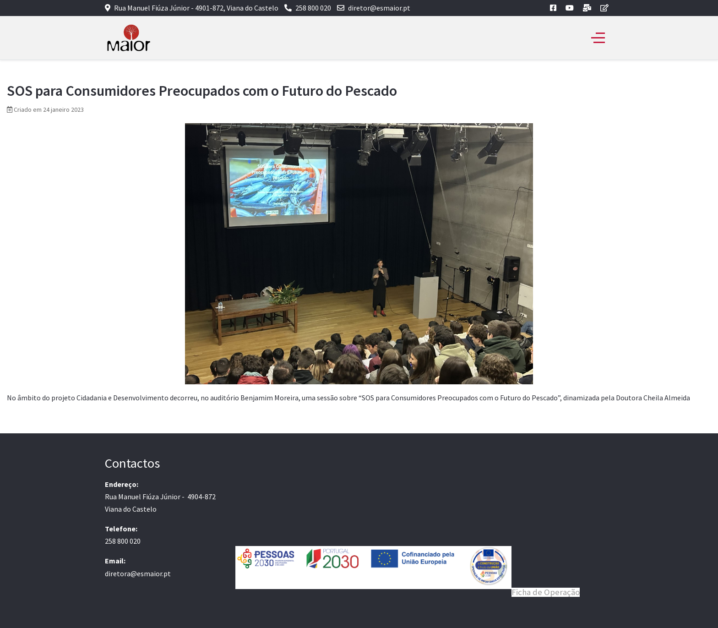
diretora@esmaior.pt (138, 573)
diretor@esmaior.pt (379, 7)
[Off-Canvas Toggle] (598, 38)
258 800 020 (313, 7)
